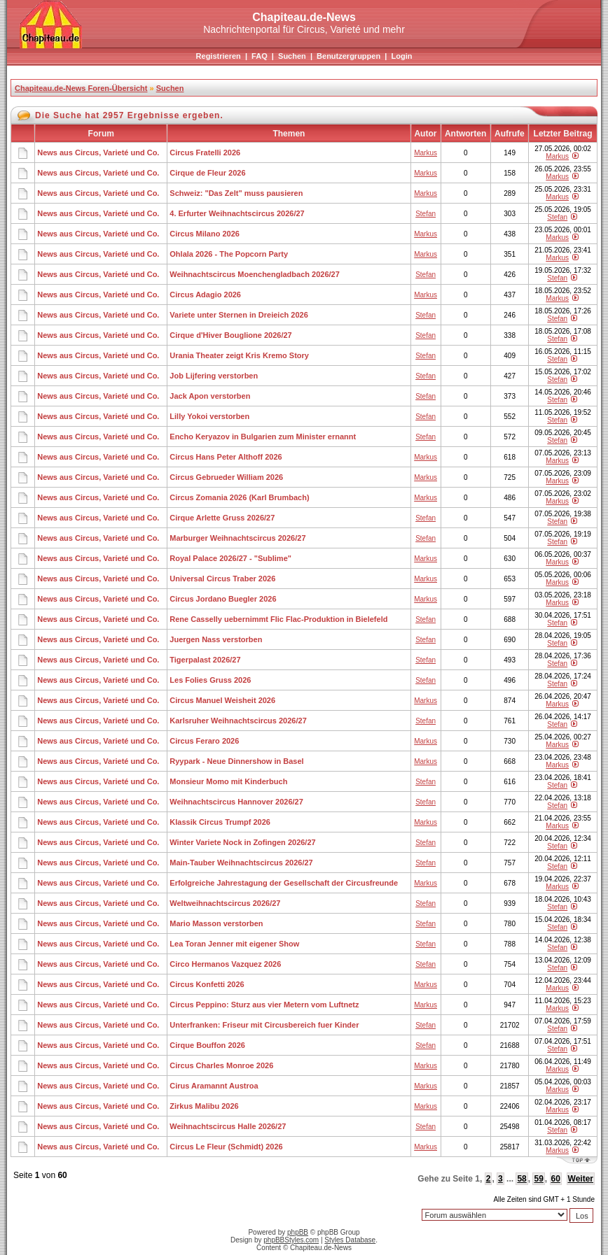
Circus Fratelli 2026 (205, 152)
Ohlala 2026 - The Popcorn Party (229, 254)
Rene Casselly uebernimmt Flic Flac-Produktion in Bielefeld (278, 619)
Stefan (425, 214)
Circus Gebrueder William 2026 (226, 477)
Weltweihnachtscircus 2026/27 (225, 903)
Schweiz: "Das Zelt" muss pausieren (236, 193)
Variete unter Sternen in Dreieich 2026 (239, 315)
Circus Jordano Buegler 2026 (223, 599)
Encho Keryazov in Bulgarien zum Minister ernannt (263, 436)
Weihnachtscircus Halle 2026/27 (228, 1126)
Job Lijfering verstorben (214, 375)
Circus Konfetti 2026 (207, 984)
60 (555, 1179)
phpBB (297, 1232)
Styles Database (349, 1240)
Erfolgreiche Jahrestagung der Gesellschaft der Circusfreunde (284, 883)
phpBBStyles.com (291, 1240)
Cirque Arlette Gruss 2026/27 (222, 517)
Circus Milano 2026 (205, 233)
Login (401, 56)
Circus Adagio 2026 (205, 294)
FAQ (259, 56)
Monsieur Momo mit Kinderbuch (228, 781)
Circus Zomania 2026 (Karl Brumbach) (239, 497)
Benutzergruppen (348, 56)
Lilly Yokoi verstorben (209, 416)
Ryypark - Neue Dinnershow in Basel (236, 761)
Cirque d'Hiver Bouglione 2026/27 (230, 335)
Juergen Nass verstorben (216, 639)
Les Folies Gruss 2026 (210, 680)
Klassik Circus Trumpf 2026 (220, 822)
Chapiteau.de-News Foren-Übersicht (81, 88)
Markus (425, 153)
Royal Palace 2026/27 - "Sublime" (230, 558)
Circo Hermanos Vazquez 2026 (225, 964)
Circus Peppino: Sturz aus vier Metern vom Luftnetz (264, 1004)
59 (538, 1179)
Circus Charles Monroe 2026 (221, 1065)
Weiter (580, 1179)
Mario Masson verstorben (216, 923)
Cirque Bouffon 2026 (207, 1045)
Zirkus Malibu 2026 (204, 1106)
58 (521, 1179)
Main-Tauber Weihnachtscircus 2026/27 (241, 862)
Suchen (292, 56)
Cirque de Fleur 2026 (207, 173)
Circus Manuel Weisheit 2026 (222, 700)
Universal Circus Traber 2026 (222, 578)
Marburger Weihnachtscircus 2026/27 (237, 538)
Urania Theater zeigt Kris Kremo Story (239, 355)
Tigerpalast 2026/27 (205, 659)
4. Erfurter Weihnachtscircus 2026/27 (237, 213)
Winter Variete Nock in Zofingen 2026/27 (242, 842)
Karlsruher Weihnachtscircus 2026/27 (238, 720)
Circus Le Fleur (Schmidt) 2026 (226, 1146)
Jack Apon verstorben (210, 396)
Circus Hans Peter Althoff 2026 (226, 457)
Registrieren (218, 56)
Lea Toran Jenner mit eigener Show (234, 944)
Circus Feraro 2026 (204, 741)
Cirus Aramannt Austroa (214, 1086)
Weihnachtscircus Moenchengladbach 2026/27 (255, 274)
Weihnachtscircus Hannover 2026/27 (236, 801)
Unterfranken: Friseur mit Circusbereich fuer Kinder (264, 1025)
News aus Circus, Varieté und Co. (98, 152)
